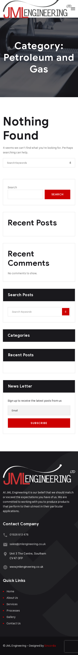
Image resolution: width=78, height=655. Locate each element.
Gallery (11, 617)
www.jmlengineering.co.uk (26, 566)
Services (12, 604)
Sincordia (50, 645)
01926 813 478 (19, 534)
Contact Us (14, 623)
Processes (13, 610)
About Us (12, 598)
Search (12, 187)
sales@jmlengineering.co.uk (28, 544)
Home (10, 591)
